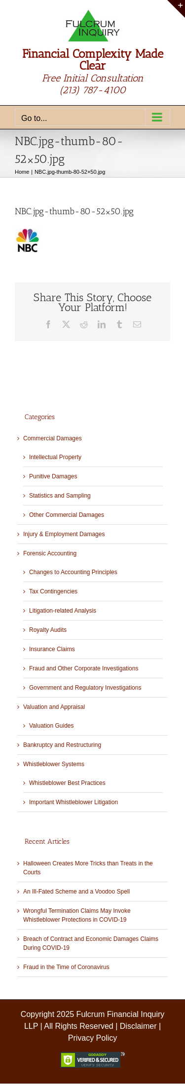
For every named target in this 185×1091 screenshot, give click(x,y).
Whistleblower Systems (53, 764)
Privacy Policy (92, 1038)
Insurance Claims (52, 649)
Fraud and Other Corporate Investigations (83, 668)
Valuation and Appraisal (54, 706)
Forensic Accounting (49, 553)
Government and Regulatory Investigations (85, 687)
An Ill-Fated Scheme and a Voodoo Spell (76, 891)
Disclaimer (138, 1026)
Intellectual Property (55, 457)
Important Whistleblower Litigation (73, 802)
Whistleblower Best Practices (67, 782)
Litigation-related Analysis (62, 610)
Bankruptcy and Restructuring (62, 744)
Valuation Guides (51, 725)
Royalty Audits (48, 629)
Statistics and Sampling (60, 495)
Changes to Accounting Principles (73, 572)
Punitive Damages (53, 476)
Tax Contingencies (53, 591)
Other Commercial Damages (66, 514)
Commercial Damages (52, 438)
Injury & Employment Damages (64, 534)
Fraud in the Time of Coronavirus (66, 967)
